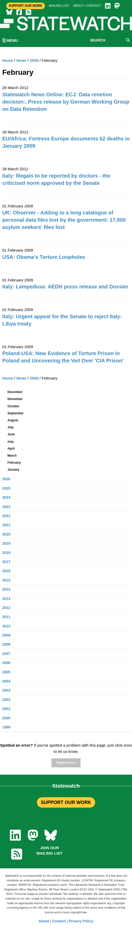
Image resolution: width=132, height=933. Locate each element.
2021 (6, 525)
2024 (6, 497)
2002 (6, 700)
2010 (6, 626)
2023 (6, 507)
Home (7, 60)
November (15, 399)
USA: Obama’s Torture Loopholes (43, 257)
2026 (6, 479)
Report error (65, 763)
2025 (6, 488)
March (12, 455)
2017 (6, 562)
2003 (6, 690)
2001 (6, 709)
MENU (10, 40)
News (21, 60)
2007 (6, 654)
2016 (6, 571)
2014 (6, 589)
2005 (6, 672)
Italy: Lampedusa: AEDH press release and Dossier (65, 286)
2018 (6, 553)
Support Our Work (25, 6)
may (11, 441)
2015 (6, 580)
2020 (6, 534)
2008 (6, 644)
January (13, 469)
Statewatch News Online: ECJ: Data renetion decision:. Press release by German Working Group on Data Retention (65, 102)
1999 (6, 727)
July (11, 427)
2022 (6, 516)
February (14, 462)
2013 (6, 599)
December (15, 392)
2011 (6, 617)
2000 (6, 718)
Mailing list (59, 6)
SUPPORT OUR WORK (66, 802)
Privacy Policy (81, 921)
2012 (6, 608)
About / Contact (87, 6)
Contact (59, 921)
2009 (34, 60)
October (13, 406)
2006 (6, 663)
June (11, 434)
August (13, 420)
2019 (6, 543)
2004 (6, 681)
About (44, 921)
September (16, 413)
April (11, 448)
